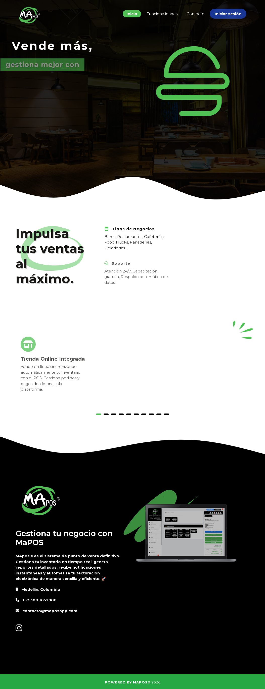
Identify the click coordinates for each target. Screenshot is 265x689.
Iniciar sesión (228, 13)
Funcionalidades (162, 13)
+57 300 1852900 (39, 600)
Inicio (131, 13)
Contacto (195, 13)
